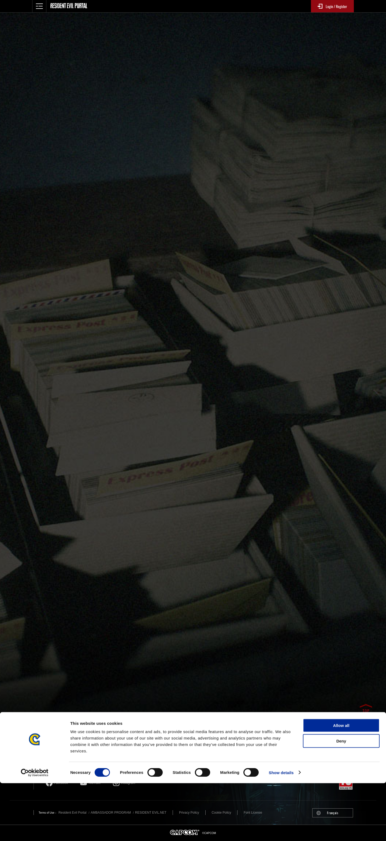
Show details (281, 830)
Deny (341, 799)
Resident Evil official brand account (86, 760)
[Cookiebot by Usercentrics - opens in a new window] (34, 831)
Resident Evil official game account (161, 760)
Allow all (341, 783)
